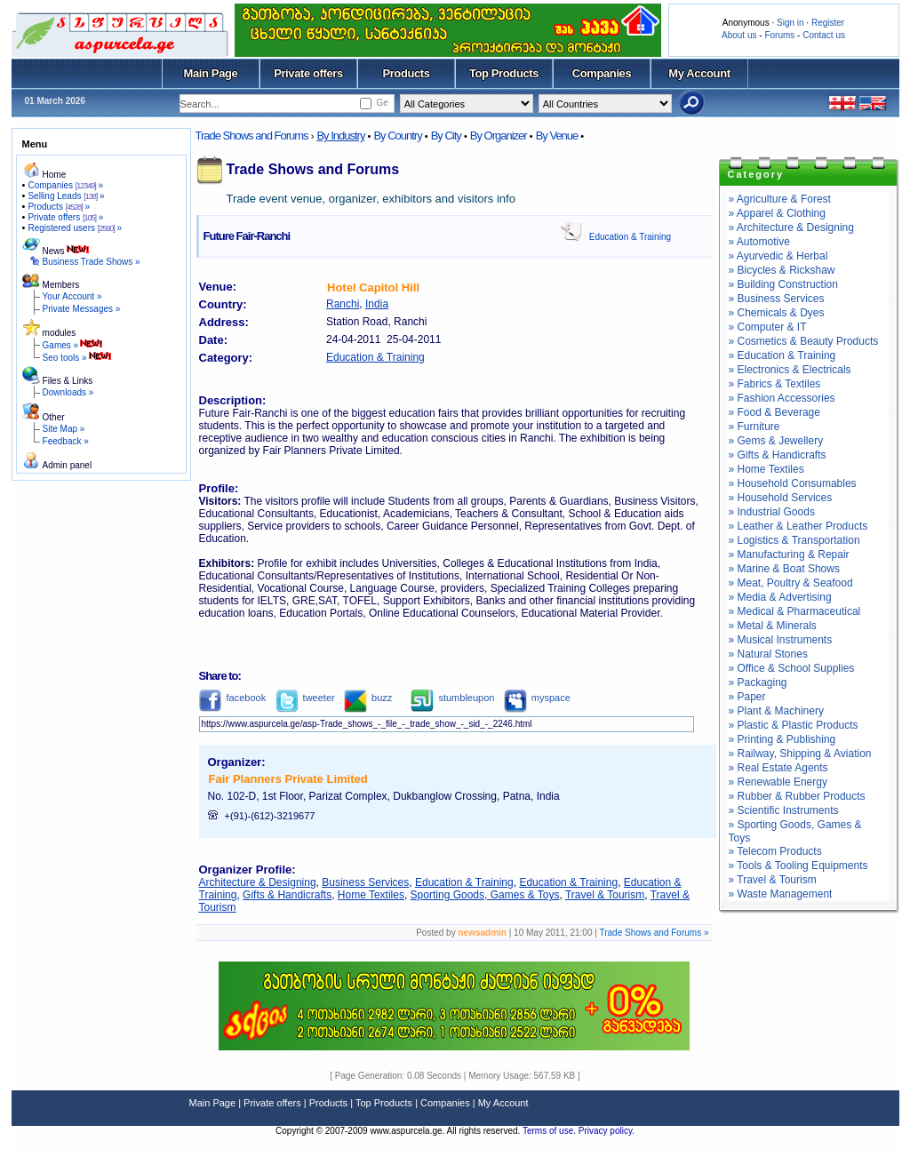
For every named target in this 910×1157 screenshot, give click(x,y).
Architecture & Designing (257, 882)
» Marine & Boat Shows (784, 569)
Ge (381, 103)
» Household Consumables (793, 483)
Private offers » (65, 217)
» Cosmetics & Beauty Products (804, 341)
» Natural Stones (768, 654)
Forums (779, 35)
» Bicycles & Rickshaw (782, 270)
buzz (368, 697)
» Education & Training (782, 355)
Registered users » (75, 228)
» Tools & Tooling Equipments (798, 865)
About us (739, 35)
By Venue (557, 135)
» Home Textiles (766, 469)
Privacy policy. (607, 1131)
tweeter (305, 697)
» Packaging (758, 682)
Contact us (823, 35)
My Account (699, 73)
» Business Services (777, 298)
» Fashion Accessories (782, 398)
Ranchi (342, 304)
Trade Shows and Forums (252, 135)
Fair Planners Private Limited (288, 779)
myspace (537, 697)
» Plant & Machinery (776, 711)
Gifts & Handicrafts (287, 895)
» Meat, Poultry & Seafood (791, 583)
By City (446, 135)
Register (827, 23)
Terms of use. (551, 1131)
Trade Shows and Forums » (653, 933)
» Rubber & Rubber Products (797, 796)
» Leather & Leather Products (798, 526)
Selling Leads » (66, 196)
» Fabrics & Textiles (775, 384)
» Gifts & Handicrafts (777, 455)
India (376, 304)
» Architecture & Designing (791, 227)
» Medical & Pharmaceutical (795, 611)
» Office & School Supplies (792, 668)
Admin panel (67, 465)
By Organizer (498, 135)
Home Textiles (371, 895)
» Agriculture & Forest (780, 199)
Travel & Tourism (604, 895)
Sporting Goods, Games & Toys (485, 895)
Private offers (308, 73)
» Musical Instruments (781, 640)
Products (405, 73)
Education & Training (630, 237)
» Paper (747, 696)
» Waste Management (781, 894)
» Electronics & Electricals (790, 369)
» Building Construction (783, 284)
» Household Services (781, 497)
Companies (602, 73)
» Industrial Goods (772, 512)
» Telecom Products (775, 851)
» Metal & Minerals (773, 625)
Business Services (365, 882)
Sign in (790, 23)
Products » (59, 206)
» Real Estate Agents (778, 768)
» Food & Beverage (774, 412)
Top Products (504, 73)
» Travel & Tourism (773, 880)
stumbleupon (452, 697)
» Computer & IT (768, 327)
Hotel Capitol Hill (373, 287)
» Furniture (754, 426)
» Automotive (759, 241)
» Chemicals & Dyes (777, 313)
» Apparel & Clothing (777, 213)
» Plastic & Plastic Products (793, 725)
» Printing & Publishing (782, 739)
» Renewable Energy (778, 782)
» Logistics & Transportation (794, 540)
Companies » (65, 185)
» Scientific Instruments (784, 810)
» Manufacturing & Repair (789, 554)
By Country (397, 135)
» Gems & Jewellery (776, 441)
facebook (233, 697)
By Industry (340, 135)
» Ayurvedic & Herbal (778, 256)
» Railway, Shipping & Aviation (800, 753)
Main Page (211, 73)
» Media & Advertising (780, 597)
